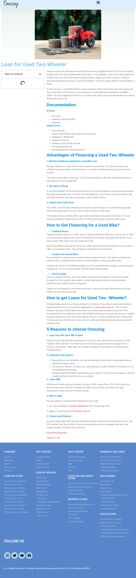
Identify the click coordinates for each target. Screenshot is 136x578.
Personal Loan (80, 411)
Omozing (51, 304)
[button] (98, 2)
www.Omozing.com (105, 307)
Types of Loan (53, 438)
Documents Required (57, 432)
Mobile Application (79, 406)
